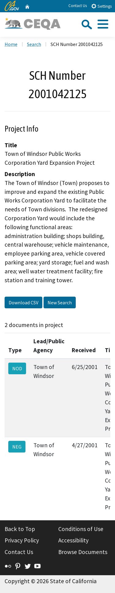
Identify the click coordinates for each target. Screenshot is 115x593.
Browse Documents (82, 552)
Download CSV (23, 302)
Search (34, 44)
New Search (60, 302)
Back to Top (20, 529)
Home (11, 44)
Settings (101, 6)
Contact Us (77, 5)
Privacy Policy (22, 540)
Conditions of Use (80, 529)
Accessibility (73, 540)
